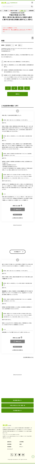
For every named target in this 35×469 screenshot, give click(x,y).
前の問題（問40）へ (17, 400)
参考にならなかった (17, 214)
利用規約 (9, 446)
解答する (17, 94)
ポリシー (21, 446)
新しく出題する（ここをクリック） (18, 29)
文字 (16, 45)
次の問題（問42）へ (17, 410)
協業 (21, 444)
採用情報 (9, 444)
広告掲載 (22, 441)
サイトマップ (10, 449)
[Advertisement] (17, 236)
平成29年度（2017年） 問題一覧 (17, 405)
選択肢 (2, 45)
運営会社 (9, 441)
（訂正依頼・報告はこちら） (5, 51)
